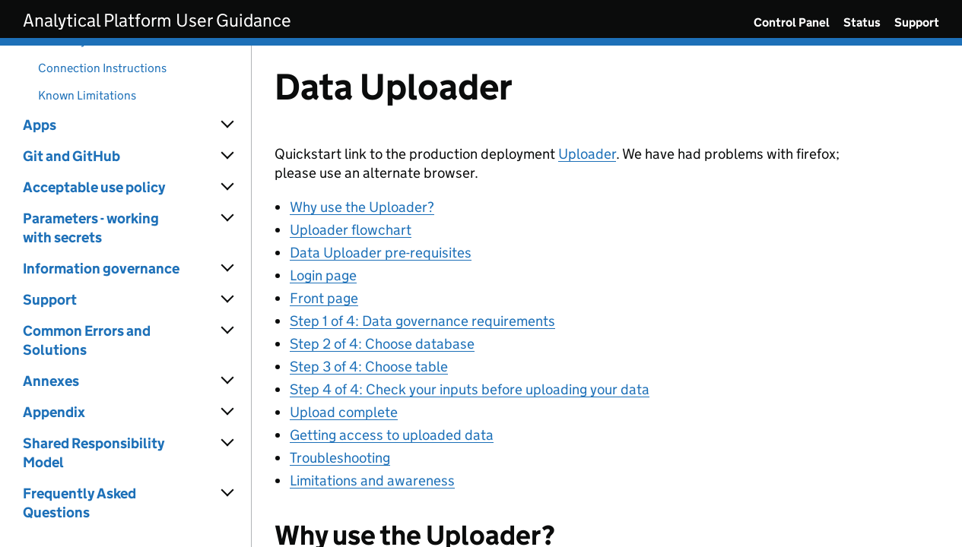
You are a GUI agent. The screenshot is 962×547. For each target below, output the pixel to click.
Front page (324, 298)
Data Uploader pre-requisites (380, 252)
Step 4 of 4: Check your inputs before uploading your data (469, 389)
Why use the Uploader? (362, 207)
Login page (323, 275)
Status (862, 22)
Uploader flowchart (350, 230)
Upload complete (344, 412)
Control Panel (792, 22)
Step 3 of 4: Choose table (369, 366)
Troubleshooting (340, 457)
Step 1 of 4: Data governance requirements (422, 321)
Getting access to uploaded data (392, 435)
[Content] (607, 296)
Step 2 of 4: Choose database (382, 344)
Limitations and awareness (372, 480)
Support (916, 22)
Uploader (587, 154)
